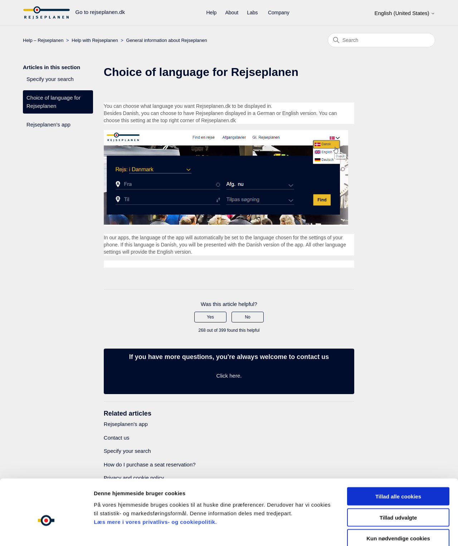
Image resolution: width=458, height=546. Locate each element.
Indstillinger (372, 532)
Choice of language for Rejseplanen (53, 102)
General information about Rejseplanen (166, 40)
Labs (252, 12)
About (231, 12)
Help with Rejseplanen (95, 40)
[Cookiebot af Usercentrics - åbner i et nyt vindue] (46, 532)
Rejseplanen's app (48, 124)
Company (278, 12)
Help (211, 12)
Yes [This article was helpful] (210, 317)
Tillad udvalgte (398, 479)
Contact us (117, 438)
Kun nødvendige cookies (398, 500)
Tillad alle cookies (398, 458)
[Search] (381, 40)
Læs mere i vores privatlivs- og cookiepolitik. (155, 483)
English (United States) (404, 13)
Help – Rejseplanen (43, 40)
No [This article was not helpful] (247, 317)
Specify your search (50, 79)
